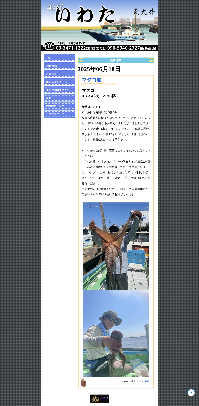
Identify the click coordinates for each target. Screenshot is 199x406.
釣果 (147, 381)
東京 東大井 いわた (99, 25)
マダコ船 (91, 80)
